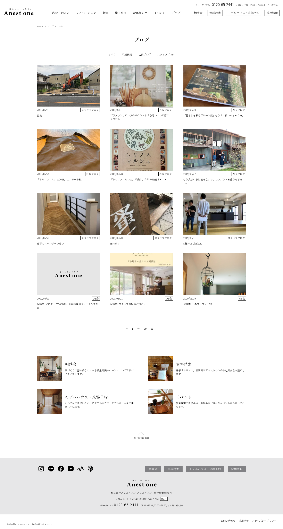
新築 (105, 13)
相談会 (198, 13)
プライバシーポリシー (264, 520)
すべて (61, 26)
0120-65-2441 (223, 4)
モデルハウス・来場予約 (243, 13)
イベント (159, 13)
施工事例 (120, 13)
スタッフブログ (166, 54)
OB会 (96, 298)
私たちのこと (60, 13)
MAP (164, 498)
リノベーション (86, 13)
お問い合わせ (228, 520)
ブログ (176, 13)
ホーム (40, 26)
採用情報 (272, 13)
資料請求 (215, 13)
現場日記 (127, 54)
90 (145, 328)
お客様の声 (140, 13)
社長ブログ (145, 54)
